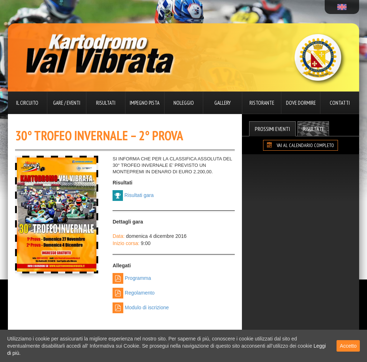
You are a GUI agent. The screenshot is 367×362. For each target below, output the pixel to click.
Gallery (222, 102)
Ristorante (261, 102)
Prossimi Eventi (272, 128)
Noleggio (183, 102)
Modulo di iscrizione (141, 307)
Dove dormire (301, 102)
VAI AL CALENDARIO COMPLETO (300, 145)
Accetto (348, 346)
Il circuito (27, 102)
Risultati (105, 102)
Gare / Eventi (66, 102)
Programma (132, 278)
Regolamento (133, 293)
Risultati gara (133, 195)
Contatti (340, 102)
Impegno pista (144, 102)
